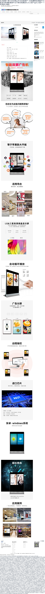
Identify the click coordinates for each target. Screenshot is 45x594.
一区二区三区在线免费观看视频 (15, 561)
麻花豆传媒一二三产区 (13, 564)
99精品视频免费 (32, 588)
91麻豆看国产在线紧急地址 (6, 586)
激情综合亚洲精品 (3, 558)
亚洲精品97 (22, 567)
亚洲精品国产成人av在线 (9, 558)
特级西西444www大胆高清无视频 (20, 588)
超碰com (32, 567)
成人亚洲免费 (3, 582)
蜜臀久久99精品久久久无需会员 (21, 579)
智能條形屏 (13, 545)
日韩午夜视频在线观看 (10, 559)
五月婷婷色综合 (21, 566)
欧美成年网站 (12, 585)
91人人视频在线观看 (13, 575)
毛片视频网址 (10, 574)
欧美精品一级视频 (26, 566)
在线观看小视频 (31, 566)
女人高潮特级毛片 (4, 559)
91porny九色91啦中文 (8, 582)
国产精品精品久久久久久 (22, 580)
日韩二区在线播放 (17, 569)
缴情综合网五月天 (12, 565)
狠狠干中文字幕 (39, 573)
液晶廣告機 (42, 22)
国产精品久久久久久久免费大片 (23, 582)
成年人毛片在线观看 (30, 586)
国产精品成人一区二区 (8, 561)
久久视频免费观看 (7, 591)
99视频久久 (41, 587)
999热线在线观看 (8, 592)
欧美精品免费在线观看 (28, 557)
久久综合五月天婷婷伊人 (15, 582)
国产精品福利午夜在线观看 (31, 574)
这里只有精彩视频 (35, 561)
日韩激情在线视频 (27, 581)
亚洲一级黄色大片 (10, 566)
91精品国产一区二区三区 (21, 568)
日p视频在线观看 (11, 580)
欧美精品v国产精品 (17, 571)
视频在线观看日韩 (39, 584)
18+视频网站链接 (18, 557)
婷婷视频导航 (10, 588)
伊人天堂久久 (8, 575)
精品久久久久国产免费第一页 (17, 584)
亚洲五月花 (37, 591)
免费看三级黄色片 (4, 578)
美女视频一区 (21, 573)
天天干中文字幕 (37, 586)
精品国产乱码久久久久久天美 (12, 567)
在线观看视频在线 (2, 591)
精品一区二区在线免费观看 (29, 560)
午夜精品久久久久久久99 (30, 587)
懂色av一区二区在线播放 (21, 560)
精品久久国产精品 (34, 573)
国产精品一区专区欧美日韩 (23, 587)
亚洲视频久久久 (31, 580)
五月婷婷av (2, 572)
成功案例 (24, 544)
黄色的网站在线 (24, 575)
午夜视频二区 (41, 588)
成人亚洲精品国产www (29, 561)
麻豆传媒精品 (13, 586)
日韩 (44, 587)
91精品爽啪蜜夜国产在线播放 (8, 589)
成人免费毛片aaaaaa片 (32, 564)
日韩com (43, 578)
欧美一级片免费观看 (25, 562)
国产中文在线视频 (19, 575)
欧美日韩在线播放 (16, 580)
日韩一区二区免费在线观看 (37, 566)
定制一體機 (13, 552)
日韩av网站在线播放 (29, 579)
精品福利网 (19, 585)
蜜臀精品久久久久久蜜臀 (41, 580)
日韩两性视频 (13, 571)
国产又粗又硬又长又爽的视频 (8, 593)
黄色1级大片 (23, 572)
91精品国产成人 (27, 568)
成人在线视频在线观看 (28, 567)
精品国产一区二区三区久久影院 (37, 559)
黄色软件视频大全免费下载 (16, 574)
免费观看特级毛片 (10, 584)
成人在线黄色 (39, 562)
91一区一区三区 (11, 581)
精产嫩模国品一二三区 (16, 587)
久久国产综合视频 (39, 579)
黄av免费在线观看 (4, 584)
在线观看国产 (38, 575)
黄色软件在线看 (32, 592)
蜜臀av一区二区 (6, 569)
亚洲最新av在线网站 (12, 562)
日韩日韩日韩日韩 (5, 566)
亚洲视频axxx (19, 567)
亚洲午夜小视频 (41, 565)
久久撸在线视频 (8, 573)
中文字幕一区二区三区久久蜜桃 (4, 581)
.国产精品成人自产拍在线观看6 (14, 560)
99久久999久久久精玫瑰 (18, 562)
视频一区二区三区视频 (20, 589)
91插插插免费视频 (5, 580)
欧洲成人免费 (18, 564)
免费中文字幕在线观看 (33, 562)
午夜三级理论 (39, 569)
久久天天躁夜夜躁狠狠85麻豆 (35, 557)
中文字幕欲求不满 (7, 565)
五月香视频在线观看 (15, 593)
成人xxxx (39, 561)
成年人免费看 (22, 592)
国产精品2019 (36, 558)
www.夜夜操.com (36, 592)
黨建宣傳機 (13, 549)
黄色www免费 (39, 560)
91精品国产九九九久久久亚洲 (34, 568)
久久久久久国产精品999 (21, 581)
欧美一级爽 (19, 558)
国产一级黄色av (27, 588)
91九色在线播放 (30, 582)
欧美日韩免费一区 (23, 561)
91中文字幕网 (26, 578)
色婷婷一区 (15, 578)
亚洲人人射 (39, 568)
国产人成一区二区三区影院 (5, 562)
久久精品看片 (16, 558)
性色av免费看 (17, 573)
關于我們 (24, 543)
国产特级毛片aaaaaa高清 (23, 574)
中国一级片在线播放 (38, 574)
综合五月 (5, 572)
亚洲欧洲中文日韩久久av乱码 (30, 589)
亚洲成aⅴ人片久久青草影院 (29, 569)
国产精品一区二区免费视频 (40, 564)
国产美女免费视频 (33, 591)
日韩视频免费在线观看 (11, 569)
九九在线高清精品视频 (5, 574)
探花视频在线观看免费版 (10, 578)
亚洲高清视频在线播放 (7, 579)
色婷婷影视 (32, 571)
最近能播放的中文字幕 (28, 571)
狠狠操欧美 (28, 558)
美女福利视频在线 (35, 582)
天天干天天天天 (34, 575)
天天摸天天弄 (2, 588)
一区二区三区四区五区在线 (11, 572)
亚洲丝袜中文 (4, 573)
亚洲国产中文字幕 (18, 591)
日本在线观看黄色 (32, 572)
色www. (34, 586)
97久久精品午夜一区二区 (4, 567)
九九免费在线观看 (26, 564)
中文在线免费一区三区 (8, 557)
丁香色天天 (15, 568)
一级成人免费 (32, 558)
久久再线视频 (42, 592)
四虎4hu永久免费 (16, 566)
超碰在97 (14, 588)
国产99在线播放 (25, 593)
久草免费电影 (6, 588)
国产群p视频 (17, 565)
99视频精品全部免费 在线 (28, 565)
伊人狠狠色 (41, 572)
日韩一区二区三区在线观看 (10, 568)
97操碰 (29, 562)
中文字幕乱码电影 (22, 569)
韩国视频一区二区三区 (6, 564)
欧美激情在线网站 (3, 568)
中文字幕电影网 (7, 585)
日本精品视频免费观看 (14, 579)
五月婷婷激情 (11, 587)
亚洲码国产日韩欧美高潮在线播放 (25, 591)
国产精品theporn (13, 557)
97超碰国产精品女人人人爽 (27, 573)
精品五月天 (16, 585)
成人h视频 (35, 569)
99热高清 (41, 591)
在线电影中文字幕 (37, 587)
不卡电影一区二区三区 (29, 559)
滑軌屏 (13, 548)
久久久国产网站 (33, 581)
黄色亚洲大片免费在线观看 (39, 589)
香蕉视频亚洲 (28, 572)
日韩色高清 (4, 575)
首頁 (36, 22)
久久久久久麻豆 (29, 575)
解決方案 (24, 545)
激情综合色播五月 (20, 593)
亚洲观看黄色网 (13, 591)
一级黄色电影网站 (26, 592)
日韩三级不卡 (22, 571)
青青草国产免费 (15, 589)
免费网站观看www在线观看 (38, 578)
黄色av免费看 (2, 579)
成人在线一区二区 (13, 592)
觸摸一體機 (13, 544)
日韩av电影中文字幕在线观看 (22, 559)
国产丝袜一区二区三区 (18, 572)
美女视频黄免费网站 (39, 585)
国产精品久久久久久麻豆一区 (22, 586)
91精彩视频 (16, 586)
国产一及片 (22, 564)
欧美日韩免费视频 (36, 567)
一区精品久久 (13, 573)
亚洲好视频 (23, 557)
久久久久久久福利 (28, 585)
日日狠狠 (27, 580)
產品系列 (39, 22)
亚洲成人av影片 (28, 584)
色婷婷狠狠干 (23, 584)
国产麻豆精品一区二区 (7, 571)
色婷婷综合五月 (35, 579)
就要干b (25, 589)
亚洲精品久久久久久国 (35, 565)
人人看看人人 (37, 572)
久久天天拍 (18, 592)
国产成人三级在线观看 (21, 578)
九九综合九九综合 (22, 565)
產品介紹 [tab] (3, 44)
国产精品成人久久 (23, 558)
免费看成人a (35, 560)
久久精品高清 (2, 571)
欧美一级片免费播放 (37, 571)
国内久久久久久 (34, 585)
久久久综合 (42, 575)
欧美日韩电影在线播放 (6, 560)
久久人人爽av (36, 580)
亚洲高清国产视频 (31, 578)
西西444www (16, 581)
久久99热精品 (15, 559)
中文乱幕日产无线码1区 (33, 584)
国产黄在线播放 (23, 585)
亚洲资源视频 (37, 588)
